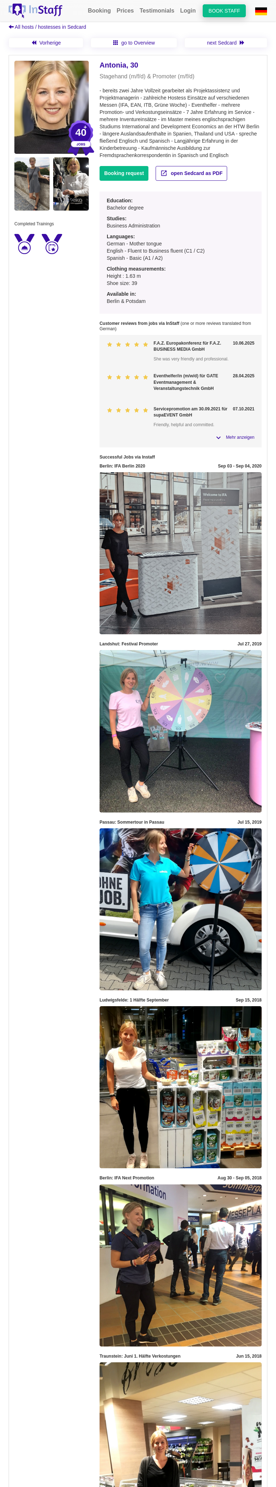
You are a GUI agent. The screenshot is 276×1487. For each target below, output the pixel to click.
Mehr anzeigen (240, 437)
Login (188, 11)
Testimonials (157, 11)
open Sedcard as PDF (191, 173)
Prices (125, 11)
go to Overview (134, 43)
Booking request (124, 173)
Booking (99, 11)
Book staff (224, 11)
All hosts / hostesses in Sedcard (47, 27)
